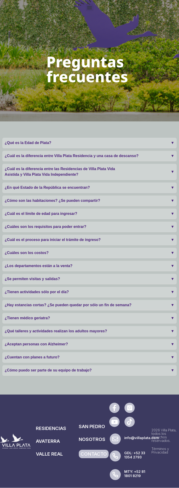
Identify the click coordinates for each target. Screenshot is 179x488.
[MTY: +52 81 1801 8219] (115, 474)
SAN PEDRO (92, 426)
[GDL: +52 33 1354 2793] (115, 455)
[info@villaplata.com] (115, 438)
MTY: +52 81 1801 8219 (134, 473)
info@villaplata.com (141, 438)
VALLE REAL (49, 454)
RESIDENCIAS (51, 428)
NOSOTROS (92, 439)
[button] (89, 7)
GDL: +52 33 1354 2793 (134, 455)
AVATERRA (48, 441)
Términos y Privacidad (160, 450)
